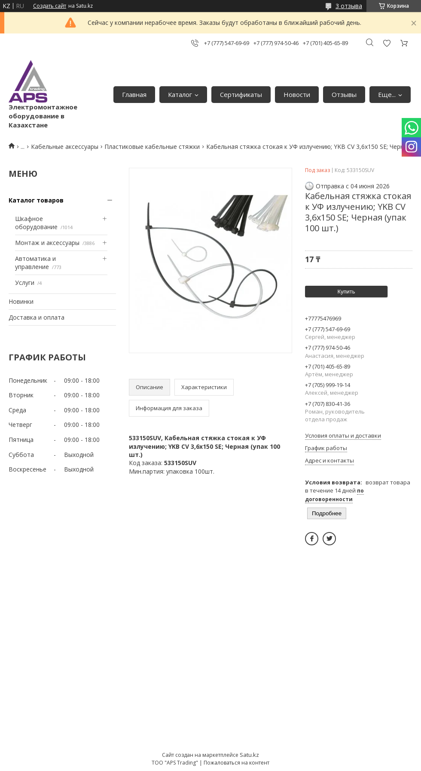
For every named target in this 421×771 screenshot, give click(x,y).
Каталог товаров (36, 200)
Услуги (24, 282)
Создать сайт (49, 6)
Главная (134, 94)
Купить (346, 291)
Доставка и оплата (36, 317)
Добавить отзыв (386, 43)
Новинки (21, 301)
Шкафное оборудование (36, 223)
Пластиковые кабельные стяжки (152, 146)
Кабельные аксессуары (64, 146)
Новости (297, 94)
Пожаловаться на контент (236, 762)
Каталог (180, 94)
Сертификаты (241, 94)
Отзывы (344, 94)
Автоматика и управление (35, 262)
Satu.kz (249, 755)
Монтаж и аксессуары (47, 243)
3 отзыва (349, 6)
